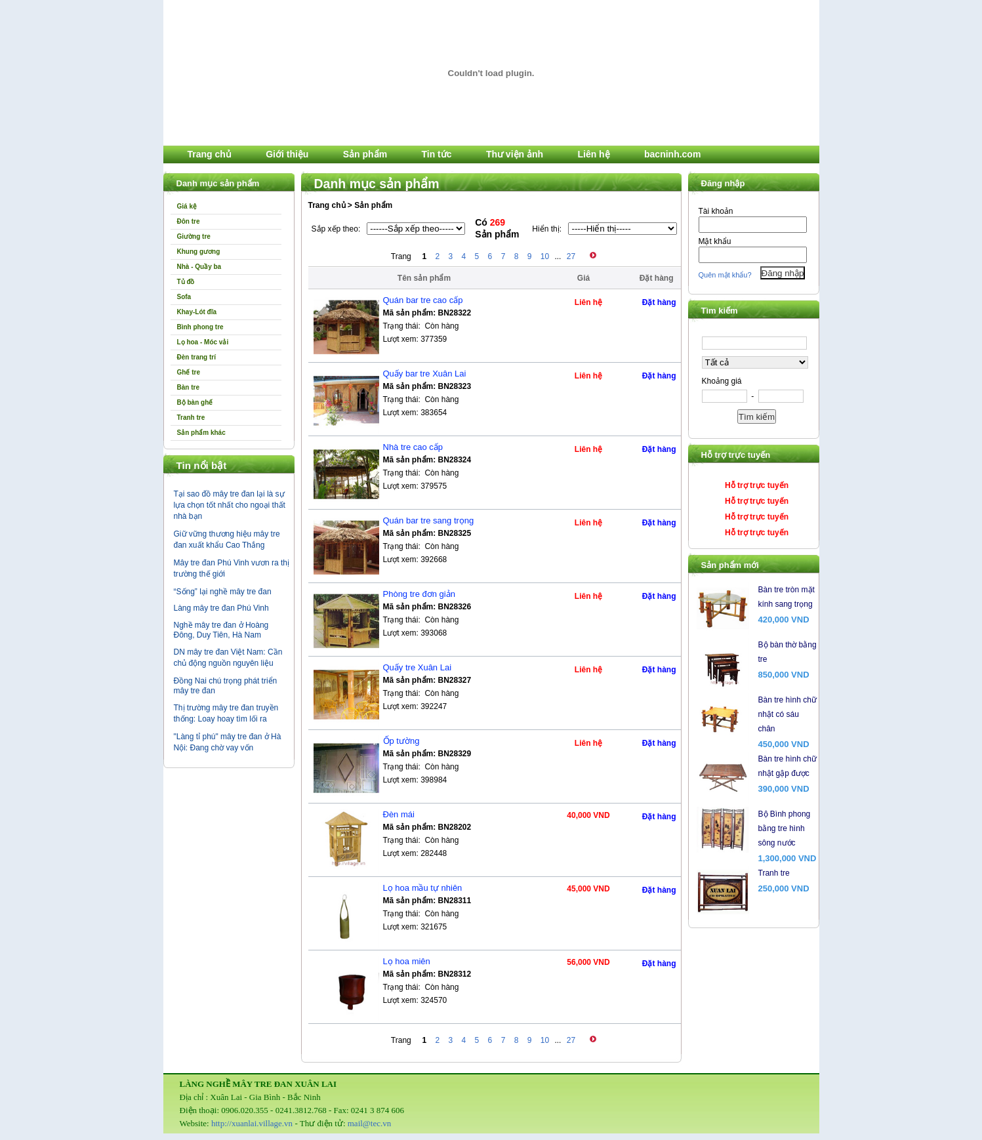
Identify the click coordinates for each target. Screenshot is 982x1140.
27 (571, 256)
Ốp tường (401, 741)
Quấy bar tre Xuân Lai (424, 373)
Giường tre (194, 236)
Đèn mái (399, 814)
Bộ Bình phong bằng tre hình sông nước (784, 828)
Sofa (184, 296)
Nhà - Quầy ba (199, 266)
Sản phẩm (365, 154)
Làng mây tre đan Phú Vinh (221, 608)
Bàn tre (188, 387)
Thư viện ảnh (514, 154)
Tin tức (436, 154)
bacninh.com (672, 154)
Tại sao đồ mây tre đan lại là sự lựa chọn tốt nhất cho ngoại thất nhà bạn (229, 505)
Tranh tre (191, 417)
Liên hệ (593, 154)
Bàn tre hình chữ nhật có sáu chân (787, 714)
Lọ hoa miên (406, 961)
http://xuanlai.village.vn (252, 1123)
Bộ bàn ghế (195, 402)
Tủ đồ (186, 281)
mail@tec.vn (369, 1123)
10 (545, 256)
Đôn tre (188, 221)
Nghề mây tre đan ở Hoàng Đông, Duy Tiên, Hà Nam (221, 630)
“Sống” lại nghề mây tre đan (223, 591)
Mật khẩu (715, 241)
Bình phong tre (200, 327)
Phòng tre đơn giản (419, 594)
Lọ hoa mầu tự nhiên (422, 888)
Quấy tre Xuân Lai (417, 667)
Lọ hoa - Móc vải (203, 342)
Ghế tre (188, 372)
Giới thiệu (287, 154)
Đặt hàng (659, 302)
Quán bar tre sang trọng (428, 520)
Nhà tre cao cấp (413, 447)
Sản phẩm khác (201, 432)
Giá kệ (187, 206)
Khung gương (198, 251)
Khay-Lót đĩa (197, 312)
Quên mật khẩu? (725, 275)
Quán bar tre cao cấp (423, 300)
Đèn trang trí (196, 357)
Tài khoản (716, 211)
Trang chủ (210, 154)
